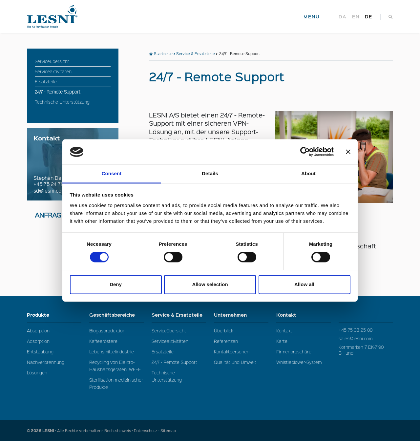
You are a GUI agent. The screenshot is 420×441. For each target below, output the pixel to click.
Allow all (304, 284)
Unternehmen (241, 315)
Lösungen (37, 372)
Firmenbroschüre (293, 351)
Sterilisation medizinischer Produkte (116, 383)
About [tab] (308, 173)
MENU (312, 17)
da (343, 17)
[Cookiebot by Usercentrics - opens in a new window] (305, 152)
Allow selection (210, 284)
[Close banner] (348, 152)
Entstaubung (40, 351)
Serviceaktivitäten (170, 341)
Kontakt (303, 315)
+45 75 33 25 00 (355, 330)
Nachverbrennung (45, 362)
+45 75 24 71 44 (51, 184)
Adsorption (38, 341)
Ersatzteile (163, 351)
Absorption (38, 330)
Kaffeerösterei (103, 341)
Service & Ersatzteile (195, 53)
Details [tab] (210, 173)
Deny (116, 284)
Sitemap (168, 430)
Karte (281, 341)
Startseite (161, 53)
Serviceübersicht (169, 330)
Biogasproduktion (107, 330)
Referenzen (226, 341)
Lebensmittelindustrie (111, 351)
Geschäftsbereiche (116, 315)
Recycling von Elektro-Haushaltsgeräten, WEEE (115, 365)
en (356, 17)
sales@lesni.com (355, 338)
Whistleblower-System (299, 362)
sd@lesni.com (49, 190)
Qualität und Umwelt (235, 362)
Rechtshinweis (117, 430)
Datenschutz (146, 430)
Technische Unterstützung (167, 376)
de (368, 17)
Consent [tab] (112, 173)
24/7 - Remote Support (174, 362)
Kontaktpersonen (231, 351)
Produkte (54, 315)
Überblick (223, 330)
